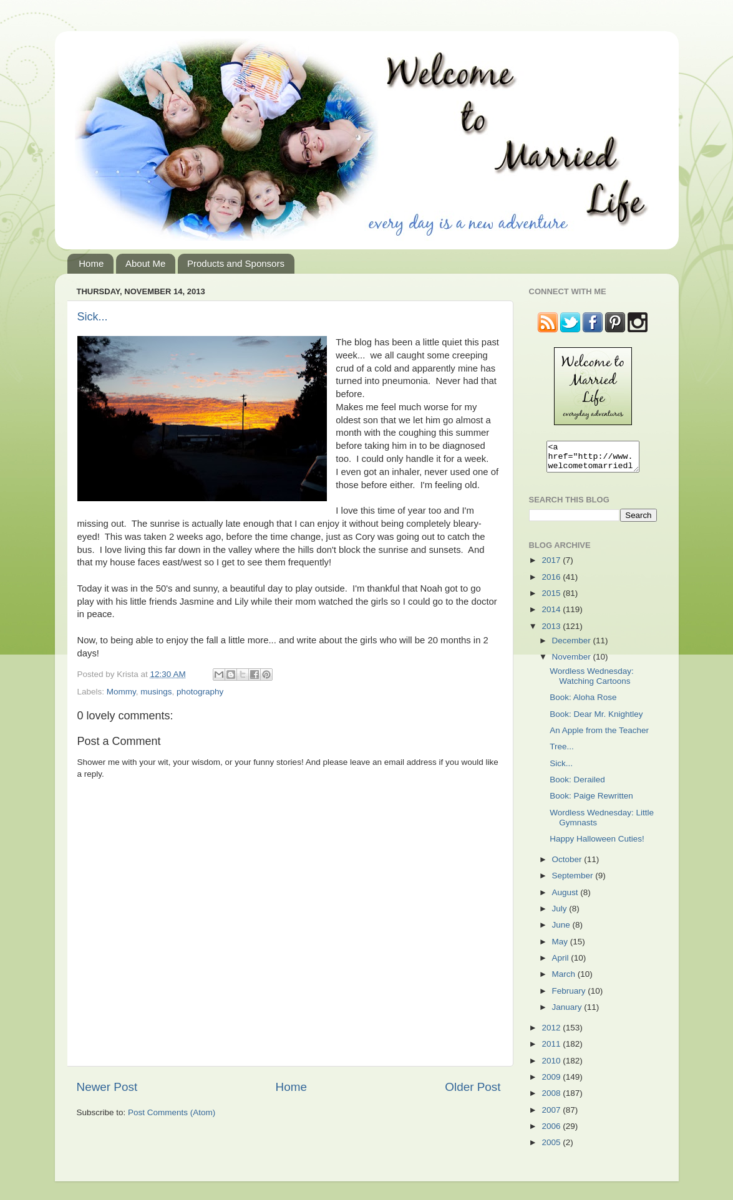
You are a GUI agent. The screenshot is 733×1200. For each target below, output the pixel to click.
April (561, 963)
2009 (552, 1082)
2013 (552, 631)
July (561, 914)
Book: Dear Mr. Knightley (596, 719)
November (572, 662)
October (568, 865)
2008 (552, 1098)
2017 (552, 565)
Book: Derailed (577, 785)
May (561, 947)
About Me (145, 263)
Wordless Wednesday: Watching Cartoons (592, 681)
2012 (552, 1033)
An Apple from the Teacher (599, 736)
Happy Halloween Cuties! (597, 844)
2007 (552, 1115)
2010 (552, 1066)
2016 (552, 582)
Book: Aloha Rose (583, 703)
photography (200, 691)
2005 (552, 1148)
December (572, 646)
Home (91, 263)
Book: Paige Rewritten (591, 801)
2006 (552, 1131)
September (574, 881)
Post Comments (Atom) (171, 1112)
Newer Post (107, 1086)
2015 (552, 598)
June (562, 930)
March (565, 979)
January (568, 1012)
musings (156, 691)
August (566, 898)
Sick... (92, 316)
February (570, 996)
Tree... (562, 752)
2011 (552, 1049)
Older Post (472, 1086)
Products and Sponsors (235, 263)
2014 (552, 615)
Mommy (121, 691)
